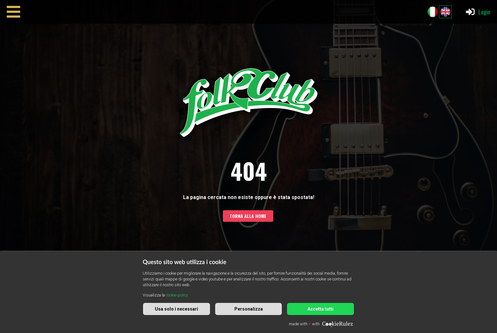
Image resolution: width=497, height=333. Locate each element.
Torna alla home (248, 215)
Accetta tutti (320, 309)
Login (477, 11)
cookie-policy (177, 295)
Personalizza (248, 309)
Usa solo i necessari (176, 309)
